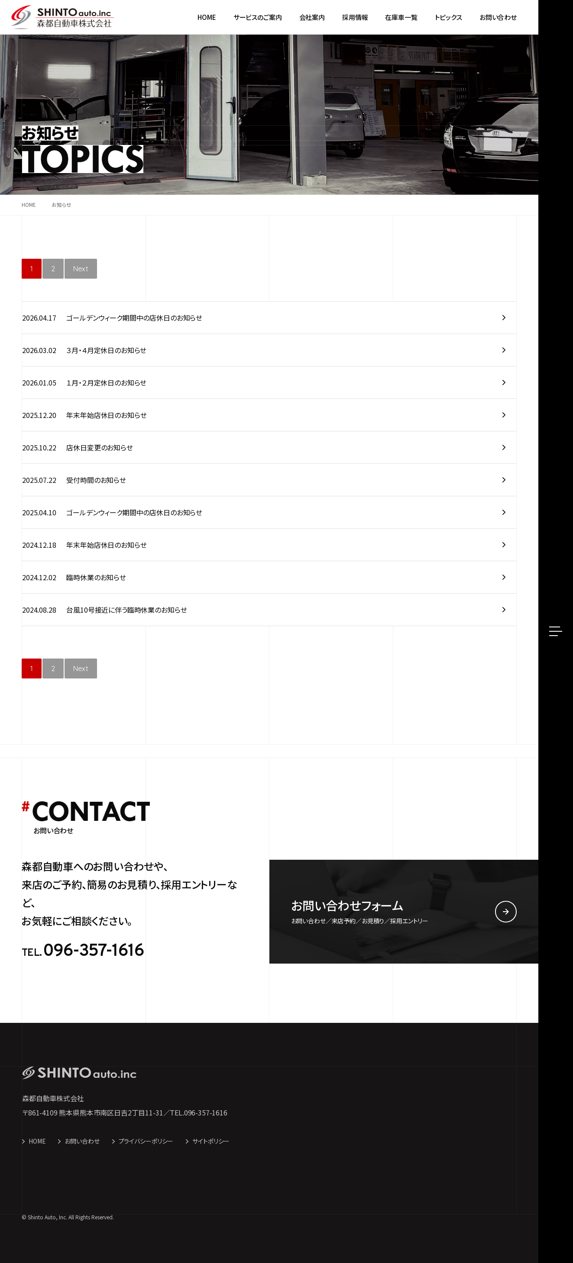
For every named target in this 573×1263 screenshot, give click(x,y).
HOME (37, 1141)
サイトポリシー (211, 1141)
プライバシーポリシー (146, 1141)
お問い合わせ (82, 1141)
